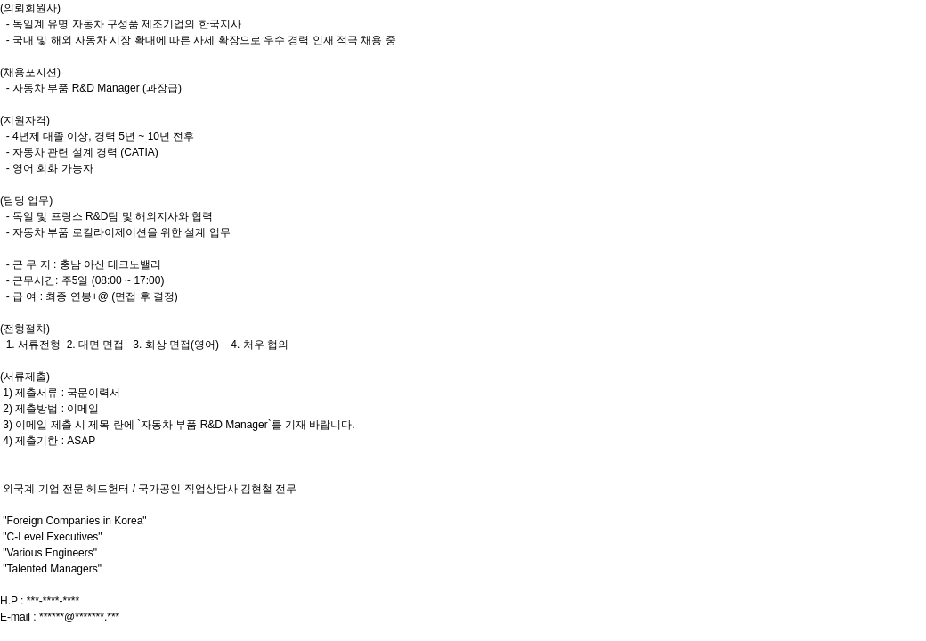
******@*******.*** (79, 617)
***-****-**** (53, 601)
